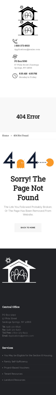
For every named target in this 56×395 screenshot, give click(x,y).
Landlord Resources (14, 380)
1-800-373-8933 (22, 45)
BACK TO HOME (28, 228)
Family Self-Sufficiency (16, 361)
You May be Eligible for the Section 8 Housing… (28, 355)
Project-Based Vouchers (16, 368)
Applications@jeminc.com (27, 49)
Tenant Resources (13, 374)
